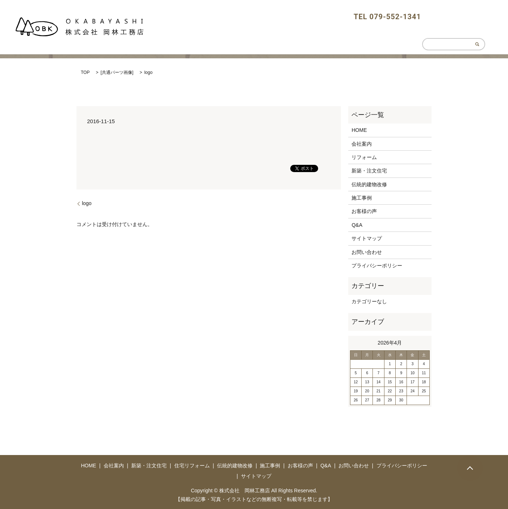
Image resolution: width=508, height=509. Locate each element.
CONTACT (465, 34)
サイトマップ (366, 238)
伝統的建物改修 (369, 184)
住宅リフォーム (192, 465)
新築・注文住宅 (369, 171)
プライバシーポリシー (376, 265)
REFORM (421, 35)
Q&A (356, 225)
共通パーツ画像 (117, 72)
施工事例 (361, 198)
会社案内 (361, 144)
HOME (313, 35)
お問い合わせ (366, 252)
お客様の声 (364, 211)
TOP (85, 72)
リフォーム (364, 157)
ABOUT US (347, 35)
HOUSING (385, 35)
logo (86, 203)
